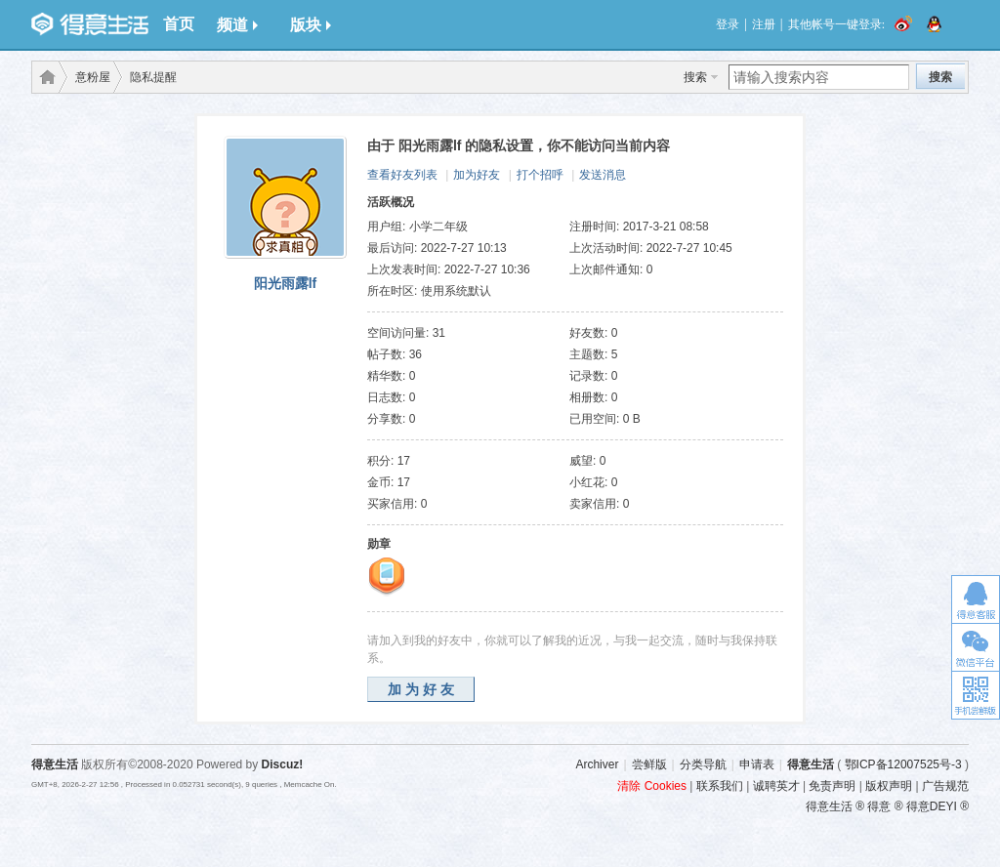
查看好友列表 (402, 175)
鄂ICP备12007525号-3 (903, 764)
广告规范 (945, 786)
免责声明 (832, 786)
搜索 (695, 77)
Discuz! (283, 764)
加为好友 (476, 175)
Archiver (596, 764)
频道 (237, 25)
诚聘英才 (776, 786)
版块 (310, 25)
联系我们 (719, 786)
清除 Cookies (652, 786)
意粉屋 (92, 77)
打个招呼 (540, 175)
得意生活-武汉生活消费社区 (44, 77)
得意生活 (810, 764)
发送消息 (602, 175)
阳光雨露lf (285, 283)
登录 (727, 24)
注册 (763, 24)
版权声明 (888, 786)
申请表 (756, 764)
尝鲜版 (649, 764)
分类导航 (703, 764)
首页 (178, 24)
